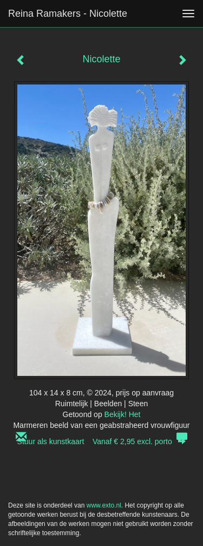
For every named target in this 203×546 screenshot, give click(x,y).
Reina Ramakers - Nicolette (67, 13)
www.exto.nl (104, 505)
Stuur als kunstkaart (101, 441)
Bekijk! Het (122, 414)
